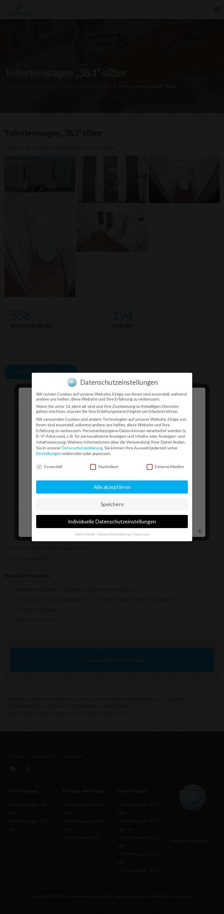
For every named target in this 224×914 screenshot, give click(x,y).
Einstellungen (48, 334)
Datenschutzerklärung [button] (115, 415)
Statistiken (104, 347)
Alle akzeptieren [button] (112, 368)
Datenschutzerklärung (82, 328)
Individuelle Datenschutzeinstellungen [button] (112, 402)
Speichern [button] (112, 385)
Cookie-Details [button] (85, 415)
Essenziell (49, 347)
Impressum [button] (142, 415)
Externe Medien (165, 347)
